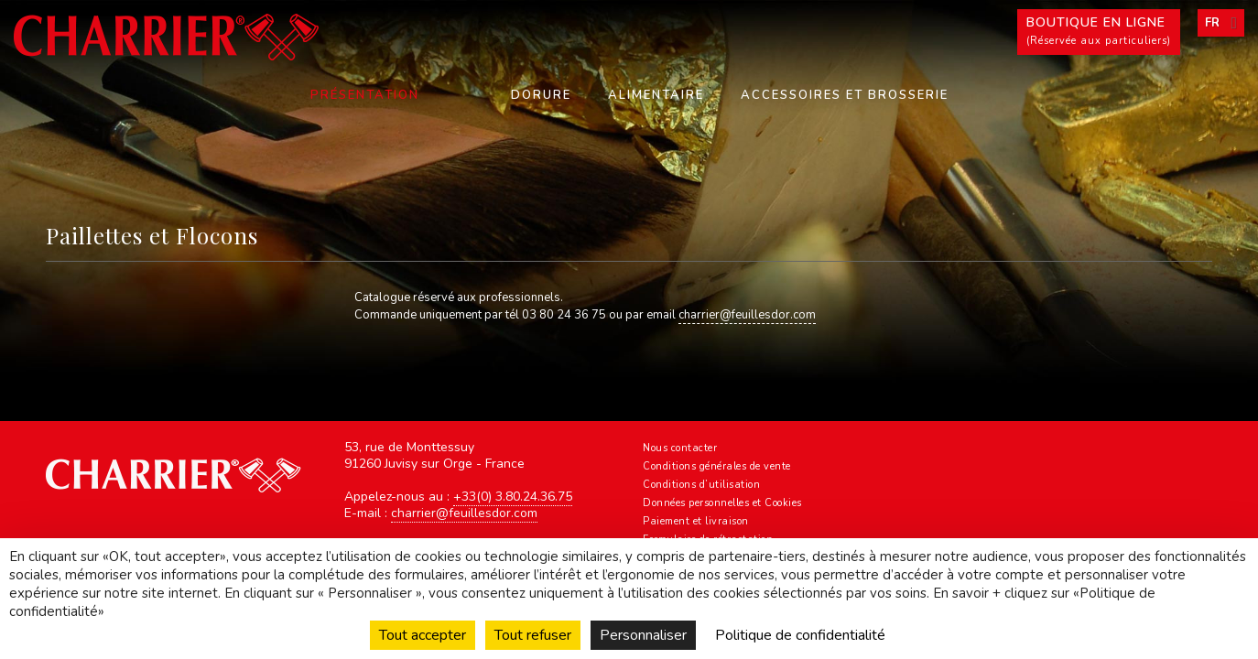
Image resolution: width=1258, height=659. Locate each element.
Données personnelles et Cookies (722, 503)
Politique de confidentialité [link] (800, 635)
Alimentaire (656, 95)
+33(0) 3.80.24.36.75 (512, 496)
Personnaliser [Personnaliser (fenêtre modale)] (643, 635)
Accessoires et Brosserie (845, 95)
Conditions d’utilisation (701, 485)
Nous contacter (680, 448)
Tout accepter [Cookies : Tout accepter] (422, 635)
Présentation (364, 95)
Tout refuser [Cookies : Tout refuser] (532, 635)
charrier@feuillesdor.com (747, 315)
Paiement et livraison (696, 521)
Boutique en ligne (1098, 32)
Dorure (541, 95)
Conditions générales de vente (717, 466)
